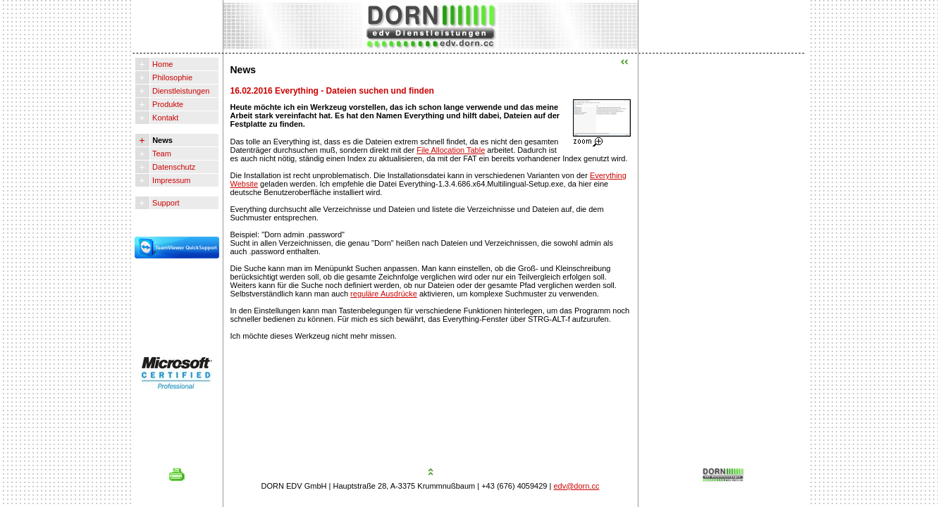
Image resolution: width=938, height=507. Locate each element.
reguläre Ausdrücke (383, 293)
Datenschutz (172, 167)
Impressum (170, 180)
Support (165, 203)
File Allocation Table (450, 150)
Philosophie (171, 77)
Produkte (166, 104)
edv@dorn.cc (576, 486)
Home (161, 64)
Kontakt (164, 117)
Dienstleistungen (179, 91)
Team (160, 153)
